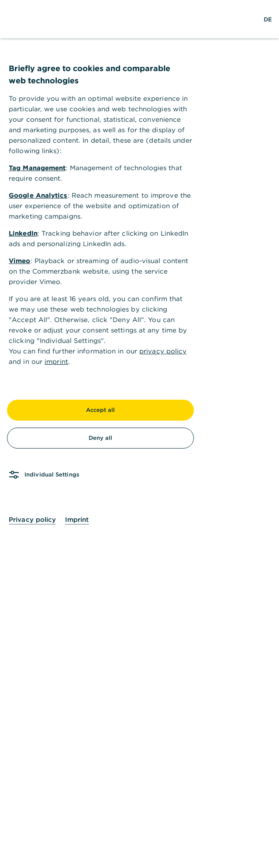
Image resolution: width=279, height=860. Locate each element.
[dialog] (139, 430)
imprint (56, 361)
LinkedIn (23, 233)
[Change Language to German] (268, 19)
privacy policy (162, 351)
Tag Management (37, 168)
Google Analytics (38, 195)
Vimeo (20, 261)
